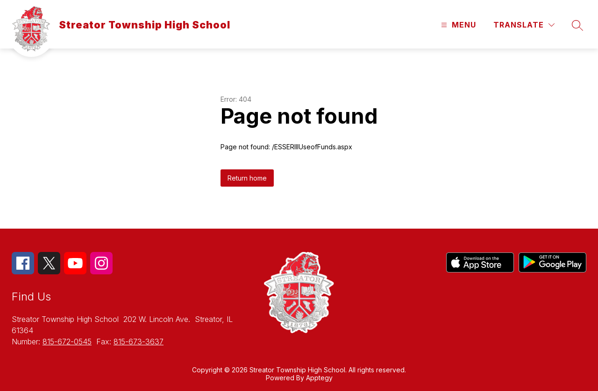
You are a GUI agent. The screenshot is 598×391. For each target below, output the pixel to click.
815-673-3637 (139, 341)
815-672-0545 (67, 341)
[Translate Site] (524, 25)
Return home (247, 178)
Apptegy (319, 378)
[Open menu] (457, 25)
